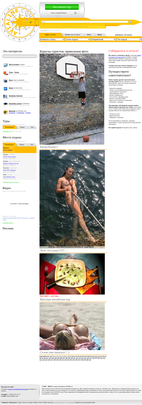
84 (80, 356)
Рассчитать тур (62, 7)
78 (68, 356)
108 (66, 358)
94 (100, 356)
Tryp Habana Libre (9, 177)
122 (104, 358)
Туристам (12, 112)
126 (49, 359)
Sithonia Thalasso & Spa (11, 163)
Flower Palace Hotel (9, 157)
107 (63, 358)
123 (40, 359)
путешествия (15, 88)
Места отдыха (12, 137)
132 (65, 359)
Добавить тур (7, 131)
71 (55, 356)
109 (69, 358)
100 (44, 358)
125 (46, 359)
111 (74, 358)
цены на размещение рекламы (18, 389)
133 (68, 359)
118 (93, 358)
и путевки (50, 34)
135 (73, 359)
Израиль (6, 148)
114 (82, 358)
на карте (17, 64)
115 (85, 358)
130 (60, 359)
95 (102, 356)
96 (104, 356)
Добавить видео (8, 222)
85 (82, 356)
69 (51, 356)
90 (92, 356)
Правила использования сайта (85, 402)
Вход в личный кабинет (59, 13)
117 (90, 358)
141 (90, 359)
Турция (5, 154)
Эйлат (12, 148)
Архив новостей (59, 402)
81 (74, 356)
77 (66, 356)
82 (76, 356)
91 (94, 356)
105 (58, 358)
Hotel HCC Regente (9, 170)
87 (86, 356)
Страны (30, 402)
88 (88, 356)
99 (42, 358)
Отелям (28, 112)
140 (87, 359)
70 (53, 356)
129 (57, 359)
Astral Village (7, 150)
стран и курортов (16, 80)
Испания (6, 168)
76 (64, 356)
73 (59, 356)
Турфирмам (20, 112)
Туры (6, 121)
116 (88, 358)
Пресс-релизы (48, 402)
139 (84, 359)
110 (72, 358)
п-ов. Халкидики (14, 161)
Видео (36, 402)
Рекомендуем (9, 127)
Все (32, 127)
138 (82, 359)
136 (76, 359)
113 (80, 358)
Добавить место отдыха (10, 182)
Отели (24, 402)
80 (72, 356)
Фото (40, 402)
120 (98, 358)
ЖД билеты (128, 34)
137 (79, 359)
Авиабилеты (119, 34)
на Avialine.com (17, 111)
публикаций (70, 402)
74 (61, 356)
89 (90, 356)
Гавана (10, 174)
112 (77, 358)
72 (57, 356)
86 (84, 356)
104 (55, 358)
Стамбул (12, 154)
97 (105, 356)
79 (70, 356)
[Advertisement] (51, 371)
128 (54, 359)
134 (71, 359)
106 (61, 358)
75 (62, 356)
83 (78, 356)
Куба (4, 174)
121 (101, 358)
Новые (22, 127)
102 (50, 358)
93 (98, 356)
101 (47, 358)
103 (53, 358)
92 (96, 356)
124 (43, 359)
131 (62, 359)
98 (40, 358)
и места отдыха (72, 34)
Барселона (13, 168)
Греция (5, 161)
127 (51, 359)
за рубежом (19, 103)
